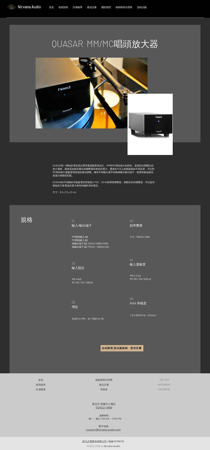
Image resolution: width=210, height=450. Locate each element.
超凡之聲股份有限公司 (94, 441)
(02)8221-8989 (104, 407)
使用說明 (41, 384)
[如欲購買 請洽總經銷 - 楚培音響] (122, 348)
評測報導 (41, 389)
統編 (116, 441)
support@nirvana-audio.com (103, 429)
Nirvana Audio (29, 6)
